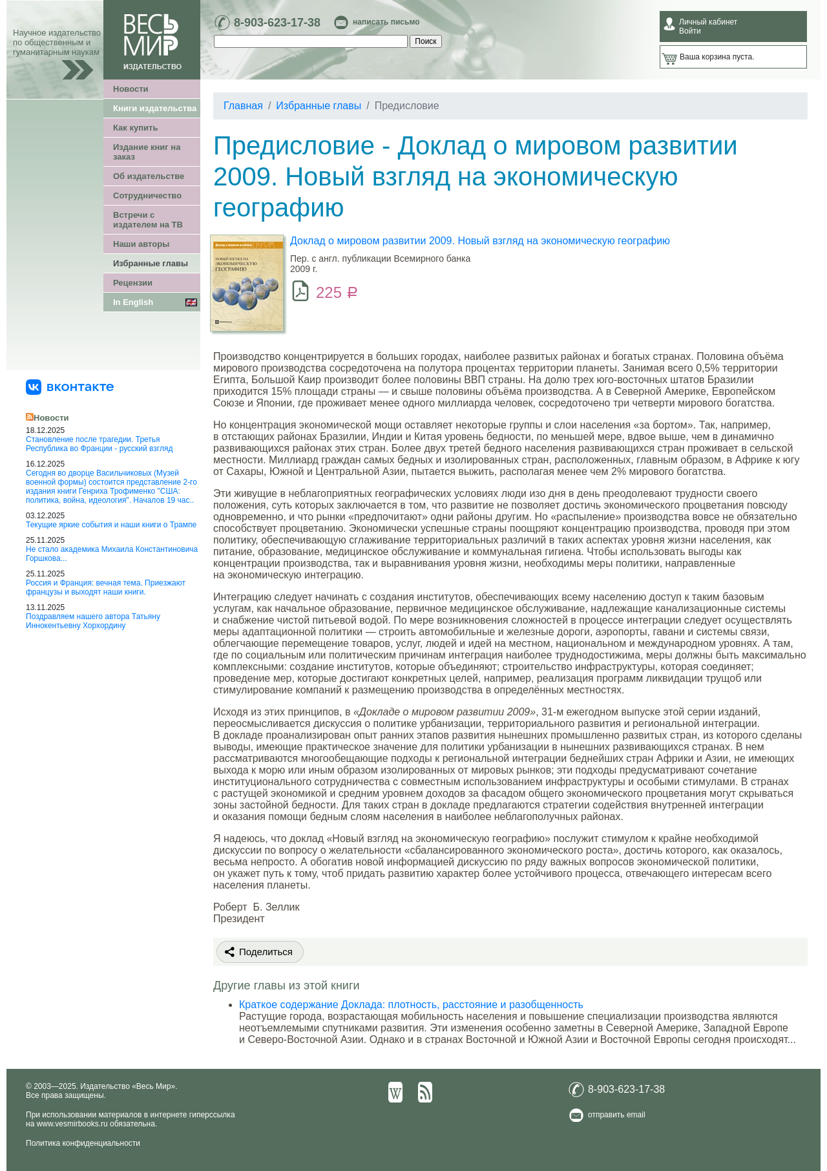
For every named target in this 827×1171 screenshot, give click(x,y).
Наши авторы (141, 244)
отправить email (616, 1114)
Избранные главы (150, 263)
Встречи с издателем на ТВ (148, 219)
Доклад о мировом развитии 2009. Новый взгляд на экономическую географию (480, 240)
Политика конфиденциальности (83, 1143)
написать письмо (386, 21)
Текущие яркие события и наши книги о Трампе (111, 524)
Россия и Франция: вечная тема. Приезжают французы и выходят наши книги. (105, 587)
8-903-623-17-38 (277, 22)
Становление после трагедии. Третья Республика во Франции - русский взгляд (99, 444)
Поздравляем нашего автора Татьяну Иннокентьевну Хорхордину (93, 621)
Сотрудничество (147, 195)
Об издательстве (148, 176)
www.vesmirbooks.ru (72, 1123)
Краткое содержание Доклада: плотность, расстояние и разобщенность (411, 1004)
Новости (131, 89)
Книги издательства (154, 108)
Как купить (135, 127)
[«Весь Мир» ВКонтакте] (70, 386)
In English (133, 302)
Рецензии (132, 283)
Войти (690, 31)
